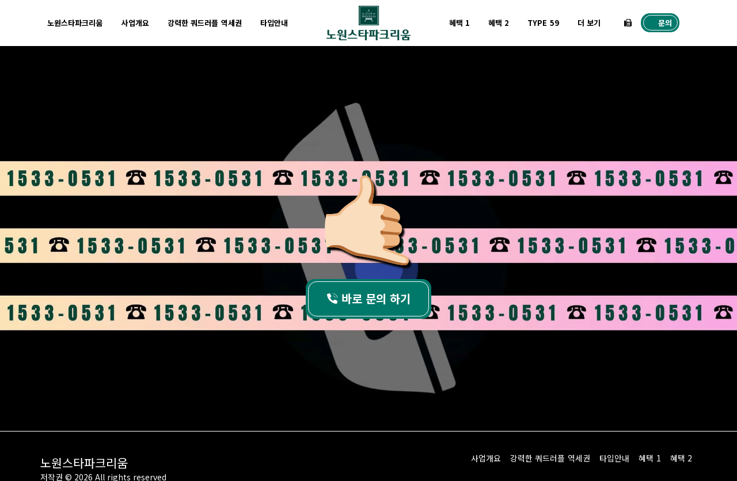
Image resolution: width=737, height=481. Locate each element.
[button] (627, 22)
